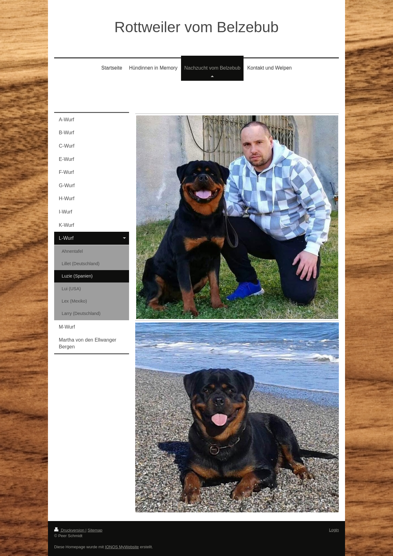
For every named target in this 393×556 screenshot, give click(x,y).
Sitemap (95, 530)
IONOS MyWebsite (122, 547)
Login (334, 530)
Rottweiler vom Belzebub (196, 27)
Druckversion (69, 530)
